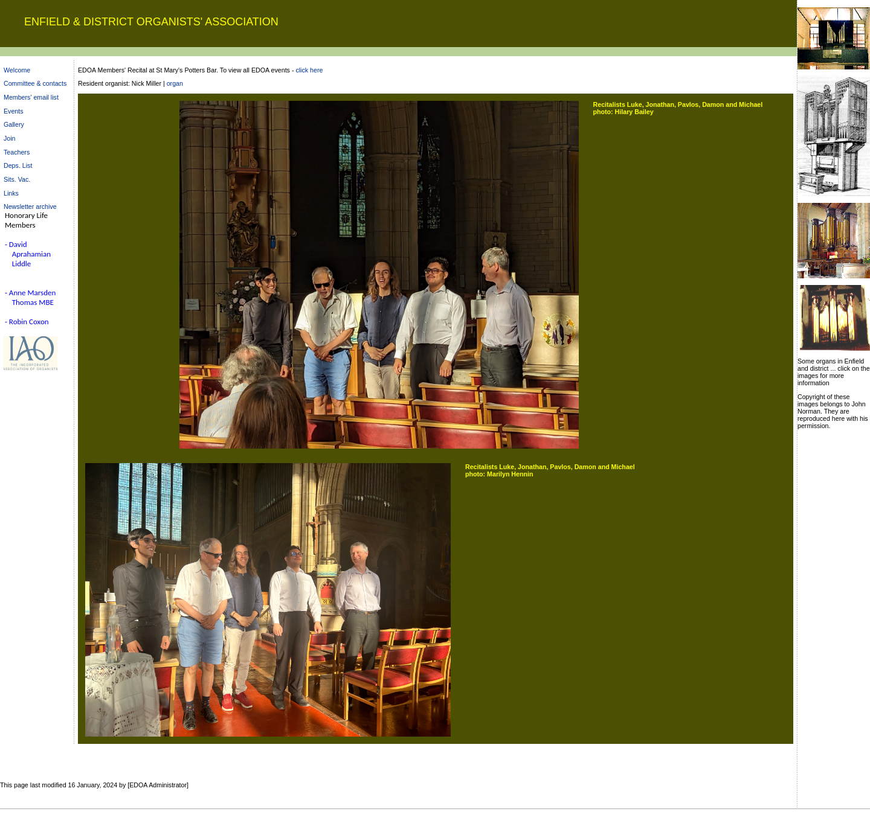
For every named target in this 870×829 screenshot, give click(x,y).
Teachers (17, 152)
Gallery (14, 124)
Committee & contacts (35, 83)
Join (10, 138)
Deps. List (18, 165)
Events (14, 111)
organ (175, 83)
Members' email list (31, 97)
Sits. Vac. (17, 179)
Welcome (17, 70)
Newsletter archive (30, 206)
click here (309, 70)
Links (11, 193)
